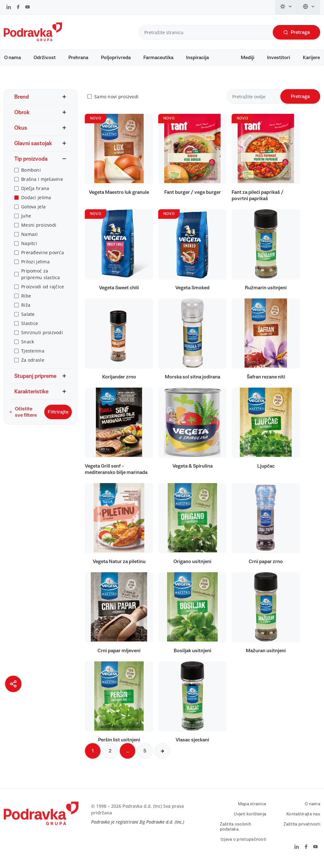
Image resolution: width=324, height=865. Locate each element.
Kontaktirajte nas (303, 814)
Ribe (26, 296)
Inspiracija (197, 57)
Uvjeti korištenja (250, 814)
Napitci (29, 243)
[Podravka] (33, 39)
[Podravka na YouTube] (27, 7)
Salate (28, 314)
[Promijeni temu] (286, 7)
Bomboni (31, 170)
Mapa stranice (252, 804)
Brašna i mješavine (42, 179)
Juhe (26, 216)
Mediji (247, 57)
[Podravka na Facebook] (18, 7)
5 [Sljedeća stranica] (144, 750)
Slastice (29, 323)
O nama (12, 57)
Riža (25, 305)
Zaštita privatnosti (302, 824)
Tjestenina (32, 351)
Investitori (278, 57)
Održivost (45, 57)
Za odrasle (32, 360)
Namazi (29, 234)
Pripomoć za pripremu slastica (40, 274)
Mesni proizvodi (38, 225)
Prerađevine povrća (42, 252)
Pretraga (296, 32)
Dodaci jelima (36, 197)
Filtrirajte (58, 411)
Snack (27, 342)
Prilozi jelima (35, 262)
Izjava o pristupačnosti (243, 839)
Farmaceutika (158, 57)
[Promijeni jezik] (309, 7)
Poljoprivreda (116, 57)
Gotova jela (33, 207)
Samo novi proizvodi (116, 97)
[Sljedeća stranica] (162, 751)
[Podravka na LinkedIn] (8, 7)
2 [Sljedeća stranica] (110, 750)
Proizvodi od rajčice (42, 287)
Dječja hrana (35, 188)
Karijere (311, 57)
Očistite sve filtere (23, 412)
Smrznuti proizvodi (42, 332)
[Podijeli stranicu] (13, 684)
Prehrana (78, 57)
